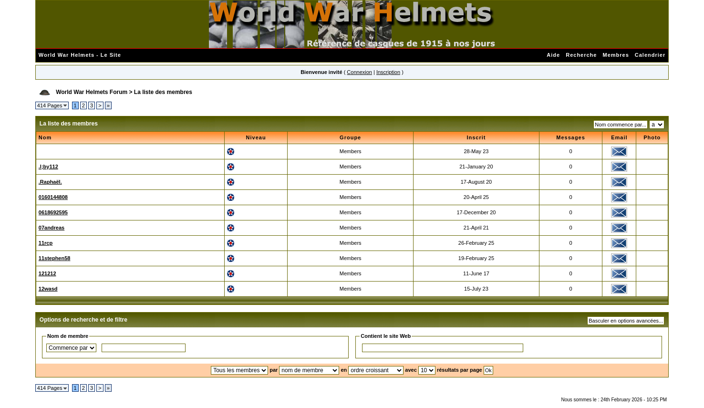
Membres (615, 55)
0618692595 (53, 212)
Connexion (359, 72)
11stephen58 (55, 258)
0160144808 (53, 197)
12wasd (48, 289)
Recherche (581, 55)
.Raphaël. (50, 182)
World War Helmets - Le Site (80, 55)
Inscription (388, 72)
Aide (553, 55)
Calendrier (650, 55)
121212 (47, 273)
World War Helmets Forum (91, 92)
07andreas (51, 227)
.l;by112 (48, 166)
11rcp (45, 243)
